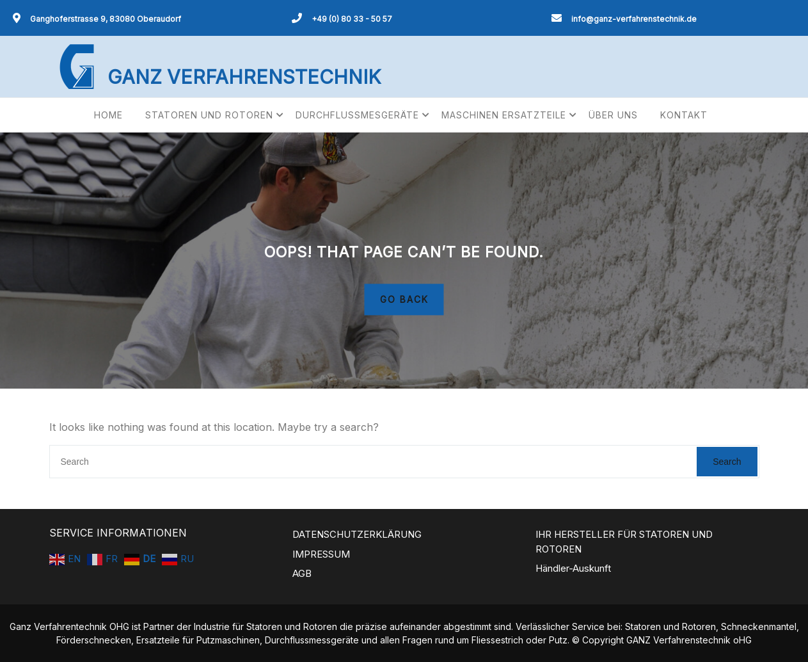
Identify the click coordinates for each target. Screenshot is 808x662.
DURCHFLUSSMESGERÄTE (357, 114)
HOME (108, 114)
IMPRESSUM (321, 554)
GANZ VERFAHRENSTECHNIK (244, 76)
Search (727, 461)
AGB (302, 573)
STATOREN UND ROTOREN (209, 114)
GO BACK (404, 300)
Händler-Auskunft (573, 568)
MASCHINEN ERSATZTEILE (503, 114)
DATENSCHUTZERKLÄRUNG (357, 534)
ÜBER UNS (613, 114)
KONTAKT (684, 114)
